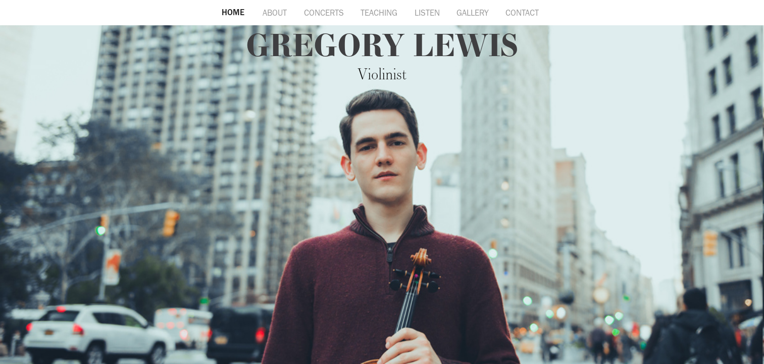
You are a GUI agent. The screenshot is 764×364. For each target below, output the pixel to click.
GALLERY (472, 13)
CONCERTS (324, 13)
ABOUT (275, 13)
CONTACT (522, 13)
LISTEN (427, 13)
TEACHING (379, 13)
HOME (233, 12)
